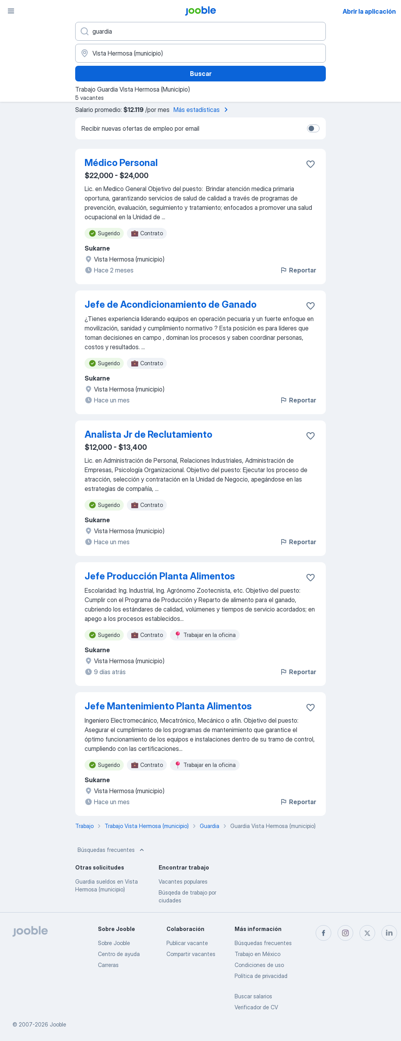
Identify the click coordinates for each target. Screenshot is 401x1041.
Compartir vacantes (190, 954)
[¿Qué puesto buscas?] (200, 31)
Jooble (58, 1024)
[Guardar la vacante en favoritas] (310, 164)
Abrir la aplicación (369, 11)
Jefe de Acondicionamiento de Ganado (170, 304)
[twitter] (367, 933)
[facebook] (323, 933)
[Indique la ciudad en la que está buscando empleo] (200, 53)
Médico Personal (121, 162)
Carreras (108, 965)
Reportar (298, 270)
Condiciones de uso (259, 965)
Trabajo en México (257, 954)
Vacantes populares (183, 881)
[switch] (313, 128)
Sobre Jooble (114, 943)
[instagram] (345, 933)
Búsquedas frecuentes (112, 850)
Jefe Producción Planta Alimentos (160, 576)
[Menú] (11, 11)
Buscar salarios (253, 996)
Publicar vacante (187, 943)
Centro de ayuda (119, 954)
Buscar (200, 74)
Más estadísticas (202, 109)
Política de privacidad (261, 975)
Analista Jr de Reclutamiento (148, 434)
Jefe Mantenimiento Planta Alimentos (168, 706)
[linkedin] (389, 933)
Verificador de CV (256, 1007)
